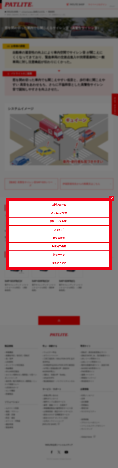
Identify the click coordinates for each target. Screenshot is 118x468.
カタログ (59, 229)
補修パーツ (59, 254)
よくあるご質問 (59, 213)
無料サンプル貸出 (59, 221)
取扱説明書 (59, 238)
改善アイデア (59, 263)
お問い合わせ (59, 204)
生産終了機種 (59, 246)
